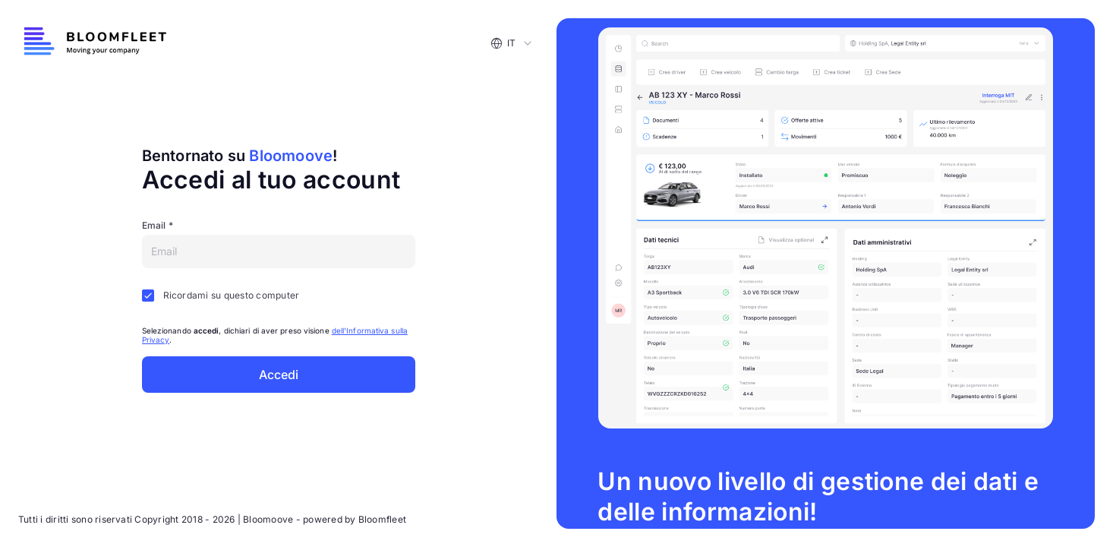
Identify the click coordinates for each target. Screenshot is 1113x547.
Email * (158, 225)
